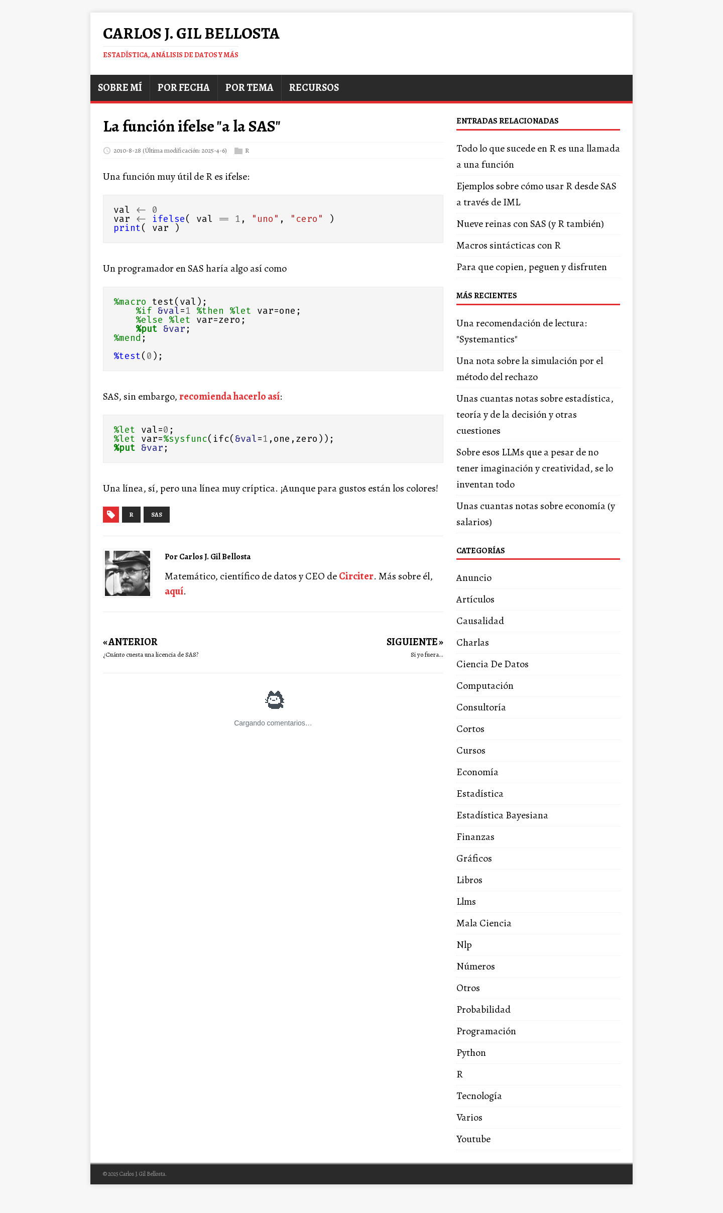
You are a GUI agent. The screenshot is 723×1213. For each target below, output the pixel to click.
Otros (468, 988)
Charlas (472, 642)
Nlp (464, 944)
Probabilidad (483, 1009)
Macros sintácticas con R (508, 245)
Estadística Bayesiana (502, 815)
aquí (174, 591)
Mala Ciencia (484, 923)
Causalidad (480, 621)
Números (475, 966)
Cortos (470, 729)
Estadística (480, 793)
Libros (469, 880)
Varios (469, 1117)
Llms (466, 901)
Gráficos (474, 858)
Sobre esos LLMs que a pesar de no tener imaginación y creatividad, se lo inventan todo (534, 468)
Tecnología (479, 1096)
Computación (485, 685)
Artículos (475, 599)
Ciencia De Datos (492, 664)
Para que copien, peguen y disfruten (531, 267)
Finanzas (475, 836)
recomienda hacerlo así (229, 396)
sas (156, 515)
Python (471, 1052)
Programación (486, 1031)
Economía (477, 772)
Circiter (356, 576)
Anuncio (474, 577)
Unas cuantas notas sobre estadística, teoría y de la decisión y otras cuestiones (535, 414)
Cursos (471, 750)
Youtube (473, 1139)
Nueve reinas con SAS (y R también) (530, 223)
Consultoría (481, 707)
